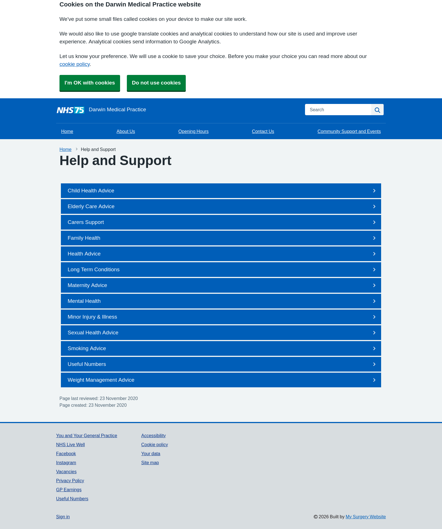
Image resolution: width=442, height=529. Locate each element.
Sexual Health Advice (223, 332)
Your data (150, 453)
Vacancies (66, 471)
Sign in (63, 516)
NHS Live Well (70, 444)
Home (67, 131)
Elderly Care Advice (223, 206)
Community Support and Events (349, 131)
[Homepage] (177, 109)
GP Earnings (68, 489)
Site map (150, 462)
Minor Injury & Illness (223, 317)
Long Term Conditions (223, 269)
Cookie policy (154, 444)
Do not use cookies (156, 82)
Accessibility (153, 435)
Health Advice (223, 253)
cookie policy (74, 64)
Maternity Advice (223, 285)
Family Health (223, 238)
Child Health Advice (223, 190)
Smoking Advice (223, 348)
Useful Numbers (223, 364)
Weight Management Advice (223, 380)
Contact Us (263, 131)
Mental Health (223, 301)
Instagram (66, 462)
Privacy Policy (70, 480)
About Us (126, 131)
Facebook (66, 453)
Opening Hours (193, 131)
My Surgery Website (366, 516)
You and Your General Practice (86, 435)
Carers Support (223, 222)
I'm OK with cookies (90, 82)
